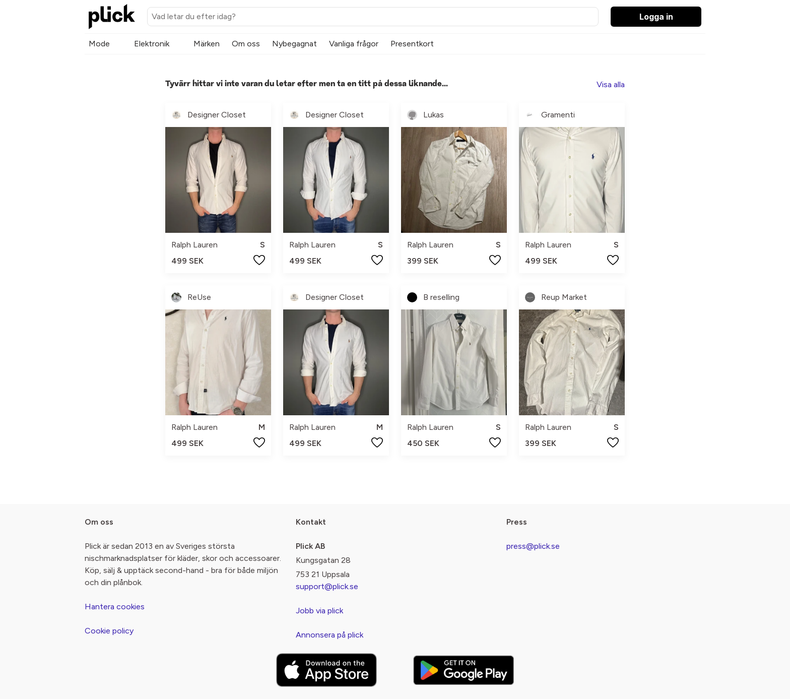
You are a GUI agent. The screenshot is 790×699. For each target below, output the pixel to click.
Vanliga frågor (353, 43)
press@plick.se (533, 546)
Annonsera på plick (329, 635)
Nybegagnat (294, 43)
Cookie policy (109, 631)
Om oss (246, 43)
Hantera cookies (115, 606)
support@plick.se (327, 586)
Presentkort (412, 43)
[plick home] (112, 16)
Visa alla (611, 84)
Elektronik (151, 43)
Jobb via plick (319, 610)
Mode (99, 43)
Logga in (656, 17)
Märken (206, 43)
